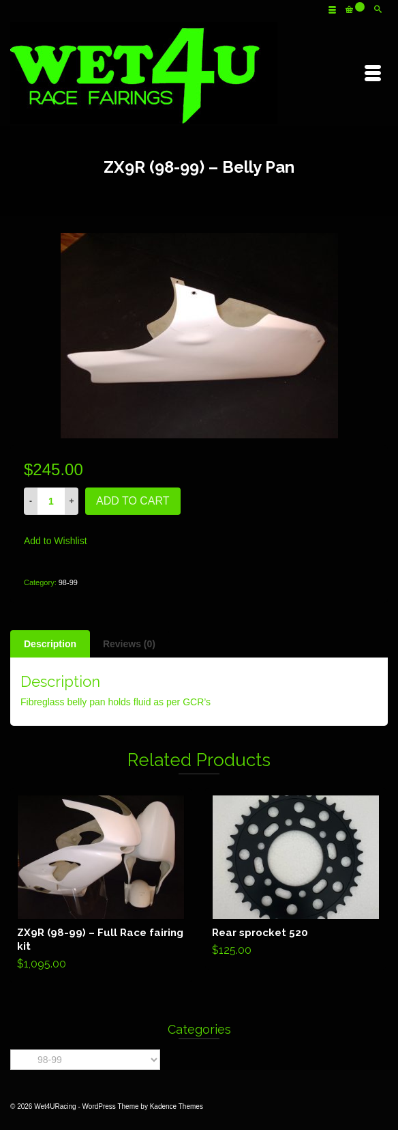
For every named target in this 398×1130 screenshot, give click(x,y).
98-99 (68, 582)
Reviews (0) (129, 643)
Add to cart (133, 501)
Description (50, 643)
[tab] (50, 644)
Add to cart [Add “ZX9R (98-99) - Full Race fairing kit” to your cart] (101, 885)
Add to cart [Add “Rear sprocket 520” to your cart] (296, 879)
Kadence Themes (176, 1106)
